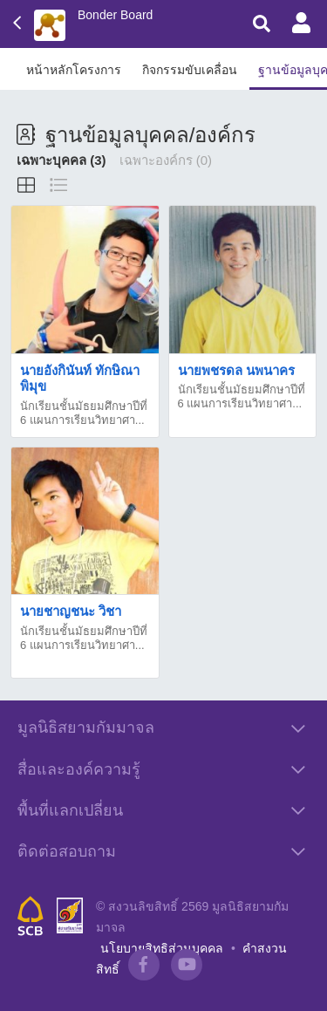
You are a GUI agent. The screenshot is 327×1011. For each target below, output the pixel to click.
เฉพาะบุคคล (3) (61, 160)
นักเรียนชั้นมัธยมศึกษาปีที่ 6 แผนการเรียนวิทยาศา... (83, 413)
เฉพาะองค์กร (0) (166, 160)
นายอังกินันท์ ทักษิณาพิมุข (80, 378)
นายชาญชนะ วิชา (70, 611)
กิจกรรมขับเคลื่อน (189, 70)
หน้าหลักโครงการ (73, 70)
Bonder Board (115, 15)
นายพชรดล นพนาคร (236, 370)
